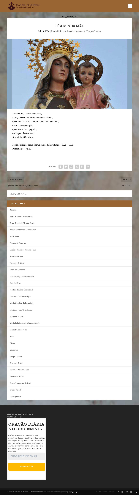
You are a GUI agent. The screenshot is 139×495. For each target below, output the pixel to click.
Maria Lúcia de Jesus (18, 330)
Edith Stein (14, 237)
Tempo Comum (93, 31)
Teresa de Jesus (16, 363)
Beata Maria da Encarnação (21, 217)
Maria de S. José (16, 317)
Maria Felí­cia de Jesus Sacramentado (68, 31)
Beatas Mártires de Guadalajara (23, 230)
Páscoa (12, 343)
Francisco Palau (16, 256)
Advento (13, 210)
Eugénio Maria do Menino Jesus (23, 250)
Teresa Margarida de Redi (20, 383)
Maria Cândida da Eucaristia (21, 303)
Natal (12, 336)
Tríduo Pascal (15, 390)
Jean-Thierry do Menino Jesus (22, 277)
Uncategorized (15, 397)
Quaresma (14, 350)
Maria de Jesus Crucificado (21, 310)
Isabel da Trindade (17, 270)
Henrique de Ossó (17, 263)
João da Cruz (15, 283)
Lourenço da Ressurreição (20, 296)
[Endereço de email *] (26, 456)
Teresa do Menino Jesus (19, 370)
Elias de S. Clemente (18, 243)
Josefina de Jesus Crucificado (22, 290)
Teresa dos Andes (17, 376)
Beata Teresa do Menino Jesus (22, 223)
